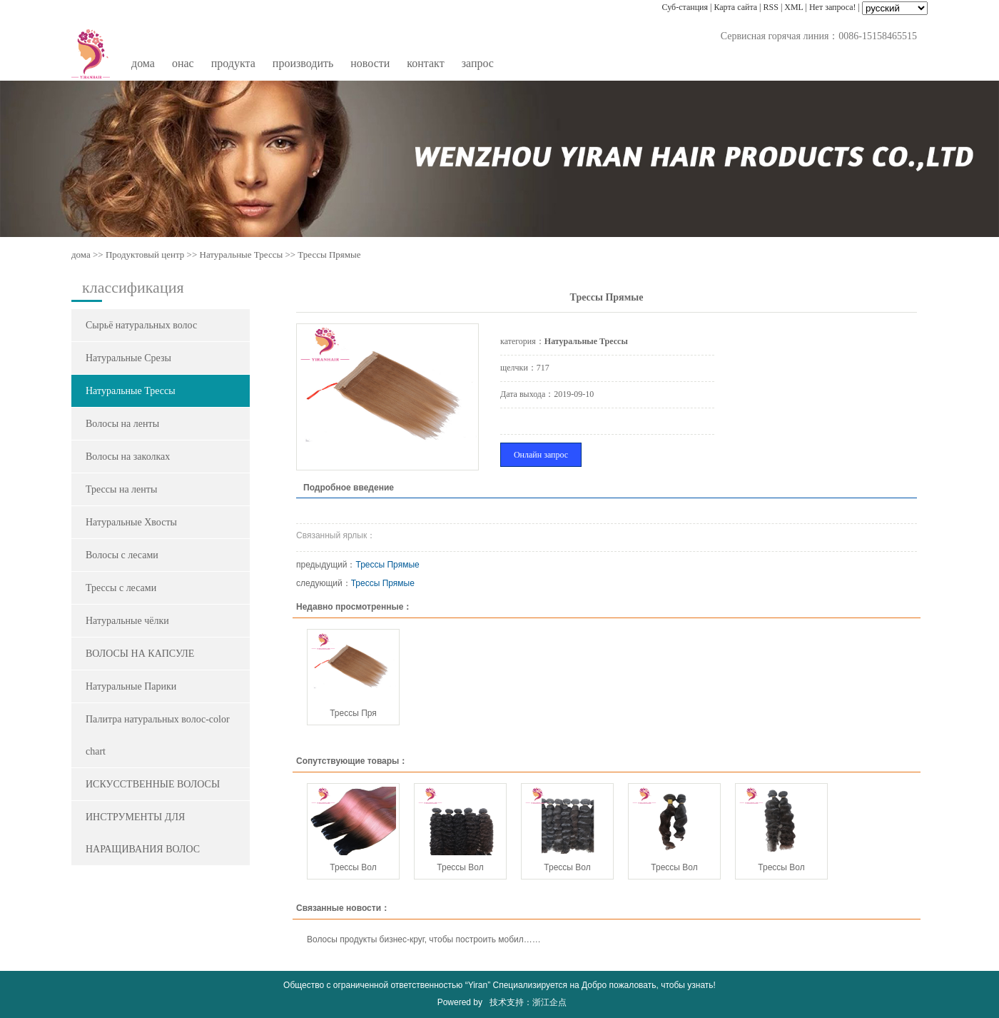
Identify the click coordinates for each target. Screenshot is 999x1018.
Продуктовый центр (145, 254)
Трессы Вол (353, 867)
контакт (425, 63)
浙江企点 (549, 1002)
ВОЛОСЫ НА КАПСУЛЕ (140, 653)
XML (793, 7)
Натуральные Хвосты (131, 522)
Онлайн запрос (541, 455)
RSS (771, 7)
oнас (183, 63)
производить (303, 63)
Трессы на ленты (121, 489)
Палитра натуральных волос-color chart (158, 735)
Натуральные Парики (131, 686)
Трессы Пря (353, 713)
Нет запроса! (832, 7)
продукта (233, 63)
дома (143, 63)
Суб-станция (685, 7)
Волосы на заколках (128, 456)
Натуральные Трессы (241, 254)
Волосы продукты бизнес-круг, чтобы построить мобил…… (424, 939)
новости (370, 63)
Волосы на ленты (122, 423)
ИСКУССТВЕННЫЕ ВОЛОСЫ (153, 784)
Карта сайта (735, 7)
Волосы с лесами (122, 555)
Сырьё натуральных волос (141, 325)
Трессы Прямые (388, 565)
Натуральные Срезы (128, 358)
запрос (478, 63)
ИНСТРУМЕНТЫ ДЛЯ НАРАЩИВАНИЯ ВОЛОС (143, 833)
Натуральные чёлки (127, 620)
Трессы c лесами (121, 588)
